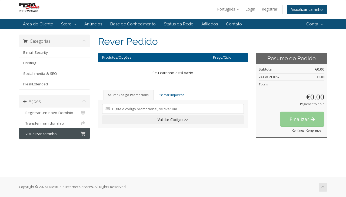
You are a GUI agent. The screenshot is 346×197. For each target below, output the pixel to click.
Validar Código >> (173, 119)
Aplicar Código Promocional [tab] (128, 95)
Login (250, 9)
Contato (234, 24)
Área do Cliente (38, 24)
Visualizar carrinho (307, 9)
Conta (314, 24)
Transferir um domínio (54, 123)
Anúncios (93, 24)
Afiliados (209, 24)
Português (228, 9)
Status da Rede (178, 24)
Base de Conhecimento (133, 24)
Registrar (269, 9)
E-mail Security (35, 52)
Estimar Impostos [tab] (171, 95)
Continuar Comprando (306, 130)
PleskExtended (35, 84)
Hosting (29, 63)
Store (68, 24)
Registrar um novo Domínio (54, 112)
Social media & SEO (40, 73)
